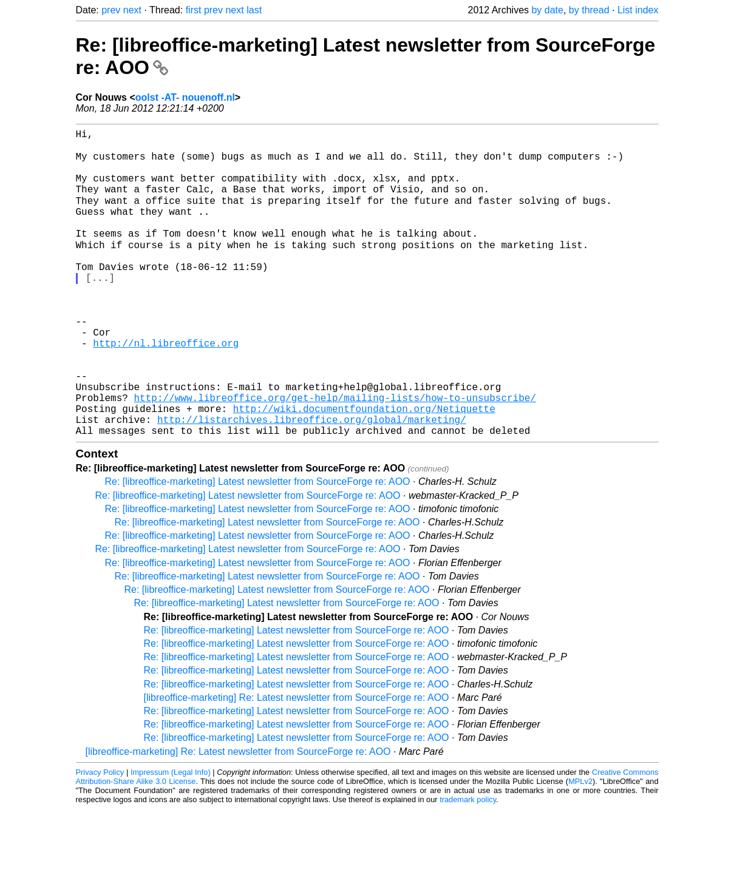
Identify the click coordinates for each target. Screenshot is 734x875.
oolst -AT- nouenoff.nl (185, 97)
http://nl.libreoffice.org (166, 389)
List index (638, 10)
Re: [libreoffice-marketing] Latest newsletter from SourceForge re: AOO (257, 547)
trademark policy (468, 865)
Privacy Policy (100, 838)
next (132, 10)
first (194, 10)
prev (110, 10)
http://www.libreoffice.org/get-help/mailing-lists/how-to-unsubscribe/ (335, 456)
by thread (589, 10)
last (254, 10)
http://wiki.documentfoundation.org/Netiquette (364, 469)
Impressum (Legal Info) (171, 838)
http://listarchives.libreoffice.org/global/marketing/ (311, 483)
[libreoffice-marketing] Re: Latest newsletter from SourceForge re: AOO (296, 763)
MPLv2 (580, 847)
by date (547, 10)
